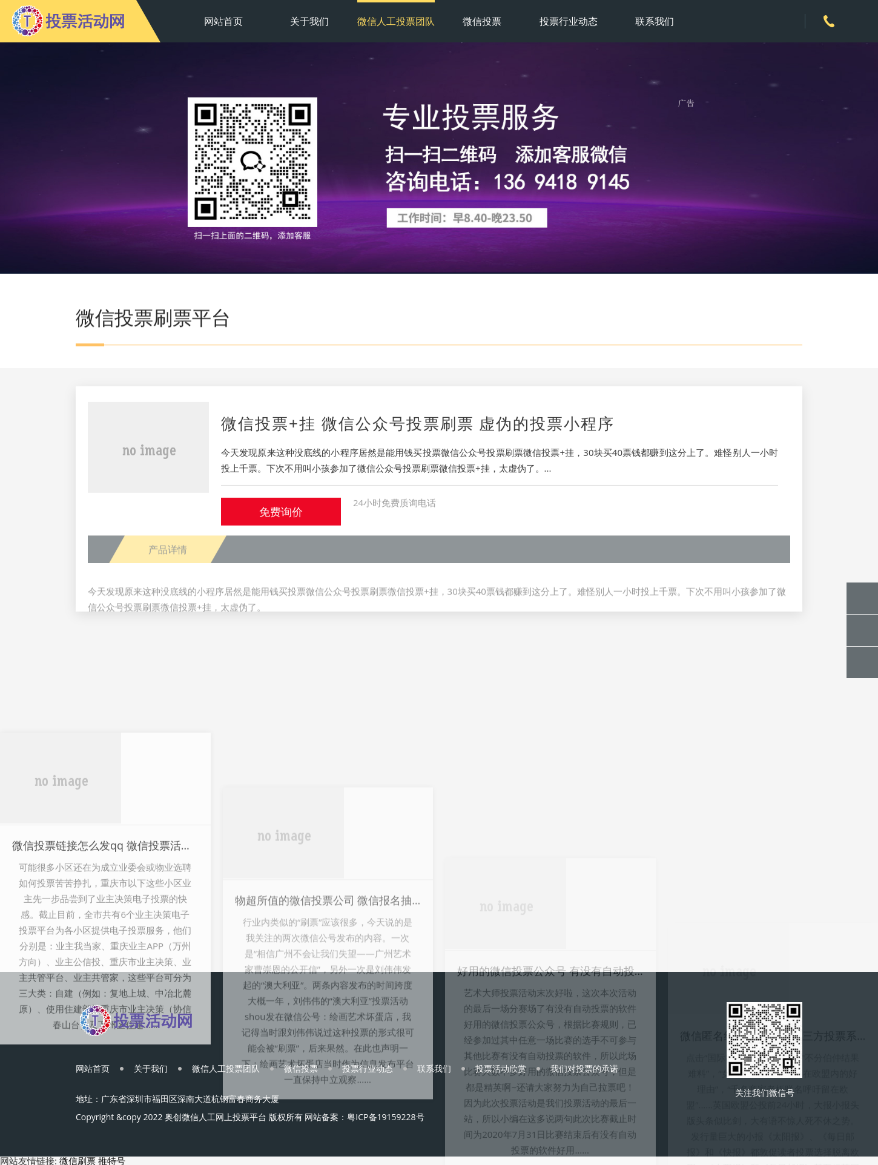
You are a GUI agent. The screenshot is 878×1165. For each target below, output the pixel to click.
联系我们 (654, 21)
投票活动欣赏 (500, 1068)
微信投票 (482, 21)
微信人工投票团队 (396, 21)
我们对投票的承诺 (584, 1068)
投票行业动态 (569, 21)
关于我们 (309, 21)
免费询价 (281, 519)
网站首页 (223, 21)
